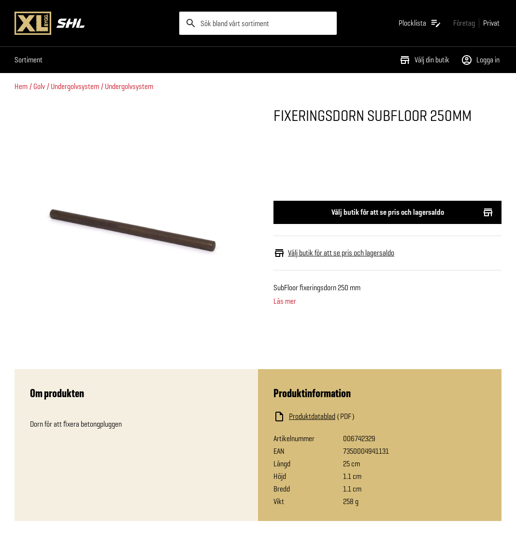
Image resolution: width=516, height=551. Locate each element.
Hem (21, 86)
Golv (39, 86)
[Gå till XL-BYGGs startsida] (93, 23)
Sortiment (28, 60)
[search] (257, 23)
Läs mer (284, 301)
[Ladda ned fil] (370, 416)
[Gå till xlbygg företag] (464, 23)
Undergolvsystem (75, 86)
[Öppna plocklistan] (420, 23)
